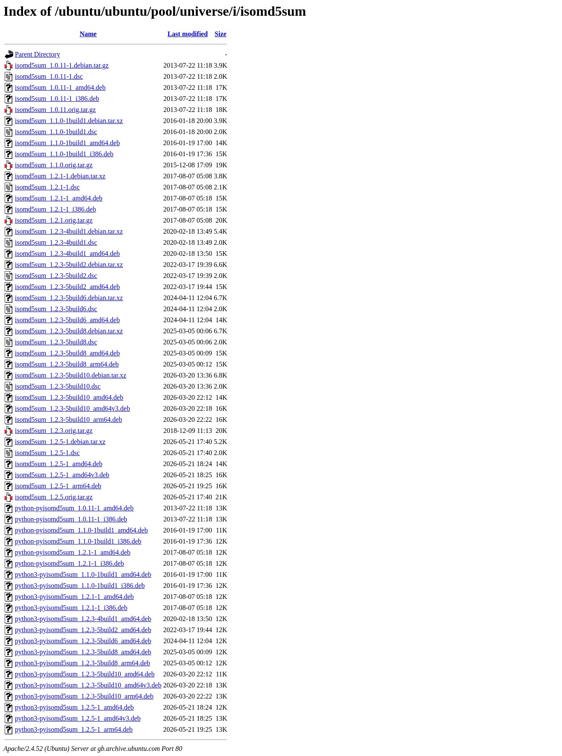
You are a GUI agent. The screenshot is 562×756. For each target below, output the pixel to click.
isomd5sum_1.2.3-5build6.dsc (56, 308)
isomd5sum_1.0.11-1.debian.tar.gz (61, 65)
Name (88, 33)
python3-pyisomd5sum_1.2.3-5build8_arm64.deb (82, 663)
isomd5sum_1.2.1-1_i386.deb (55, 209)
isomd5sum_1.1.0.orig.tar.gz (54, 165)
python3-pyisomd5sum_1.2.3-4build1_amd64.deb (83, 618)
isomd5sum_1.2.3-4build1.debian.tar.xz (69, 231)
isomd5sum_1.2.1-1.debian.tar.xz (60, 176)
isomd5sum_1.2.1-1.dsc (47, 187)
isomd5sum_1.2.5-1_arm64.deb (58, 486)
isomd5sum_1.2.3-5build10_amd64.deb (69, 397)
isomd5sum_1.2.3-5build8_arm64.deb (67, 364)
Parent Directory (37, 54)
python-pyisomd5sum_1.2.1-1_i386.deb (69, 563)
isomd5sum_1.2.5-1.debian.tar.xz (60, 441)
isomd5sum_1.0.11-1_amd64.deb (60, 87)
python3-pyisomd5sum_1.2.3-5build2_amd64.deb (83, 629)
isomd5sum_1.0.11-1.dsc (49, 76)
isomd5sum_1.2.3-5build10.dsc (57, 386)
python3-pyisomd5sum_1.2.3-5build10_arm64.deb (84, 696)
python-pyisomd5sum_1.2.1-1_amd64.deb (73, 552)
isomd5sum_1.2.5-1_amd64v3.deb (62, 474)
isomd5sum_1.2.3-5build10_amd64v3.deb (72, 408)
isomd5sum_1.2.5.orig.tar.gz (54, 497)
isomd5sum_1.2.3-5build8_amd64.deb (67, 353)
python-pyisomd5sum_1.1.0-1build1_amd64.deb (81, 530)
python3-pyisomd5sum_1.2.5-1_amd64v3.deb (78, 718)
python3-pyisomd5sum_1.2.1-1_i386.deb (71, 607)
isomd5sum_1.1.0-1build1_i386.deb (64, 154)
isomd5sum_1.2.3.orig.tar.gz (54, 430)
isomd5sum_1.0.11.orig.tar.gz (55, 109)
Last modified (188, 33)
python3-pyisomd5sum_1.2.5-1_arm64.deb (74, 729)
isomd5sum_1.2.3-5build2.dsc (56, 275)
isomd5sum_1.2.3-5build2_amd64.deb (67, 286)
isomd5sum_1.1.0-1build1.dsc (56, 131)
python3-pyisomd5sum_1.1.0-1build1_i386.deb (80, 585)
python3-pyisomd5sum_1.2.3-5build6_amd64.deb (83, 640)
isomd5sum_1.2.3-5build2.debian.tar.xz (69, 264)
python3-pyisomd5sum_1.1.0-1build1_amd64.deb (83, 574)
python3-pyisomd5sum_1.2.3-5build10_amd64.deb (84, 674)
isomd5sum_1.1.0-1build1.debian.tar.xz (69, 120)
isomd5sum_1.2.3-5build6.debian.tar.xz (69, 297)
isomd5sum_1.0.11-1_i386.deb (57, 98)
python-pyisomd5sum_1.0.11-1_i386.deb (71, 519)
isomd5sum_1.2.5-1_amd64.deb (59, 463)
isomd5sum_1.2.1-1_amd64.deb (59, 198)
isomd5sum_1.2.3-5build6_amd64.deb (67, 320)
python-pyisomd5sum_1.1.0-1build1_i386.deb (78, 541)
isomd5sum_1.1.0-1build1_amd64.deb (67, 142)
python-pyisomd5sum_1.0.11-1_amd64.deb (74, 508)
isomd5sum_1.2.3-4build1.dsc (56, 242)
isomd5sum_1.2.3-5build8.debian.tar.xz (69, 331)
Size (221, 33)
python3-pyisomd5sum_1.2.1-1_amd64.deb (74, 596)
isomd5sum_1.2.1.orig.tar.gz (54, 220)
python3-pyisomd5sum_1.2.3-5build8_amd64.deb (83, 652)
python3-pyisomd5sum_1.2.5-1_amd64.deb (74, 707)
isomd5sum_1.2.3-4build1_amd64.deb (67, 253)
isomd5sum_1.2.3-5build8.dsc (56, 342)
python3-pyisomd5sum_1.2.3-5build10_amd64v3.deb (88, 685)
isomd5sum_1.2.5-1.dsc (47, 452)
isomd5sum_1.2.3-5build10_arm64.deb (68, 419)
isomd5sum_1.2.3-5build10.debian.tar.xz (70, 375)
